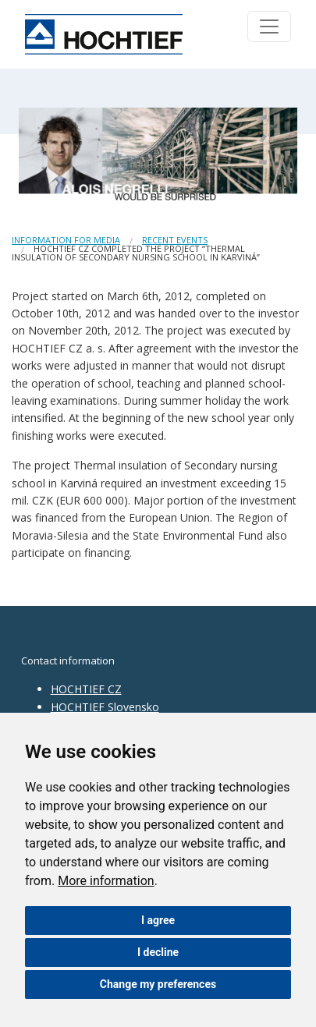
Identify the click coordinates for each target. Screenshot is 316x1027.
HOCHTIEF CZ (86, 689)
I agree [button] (158, 920)
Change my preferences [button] (158, 984)
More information (106, 880)
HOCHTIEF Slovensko (105, 706)
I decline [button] (158, 952)
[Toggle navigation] (269, 26)
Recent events (175, 240)
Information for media (66, 240)
